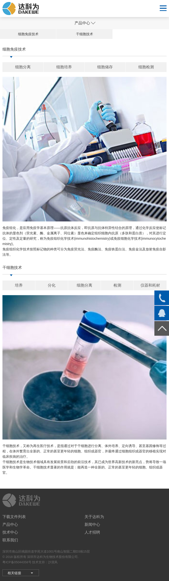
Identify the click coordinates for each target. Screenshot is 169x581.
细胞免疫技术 (28, 34)
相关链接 (14, 573)
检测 (117, 285)
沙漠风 (52, 562)
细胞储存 (105, 67)
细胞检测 (146, 67)
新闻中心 (92, 524)
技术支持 (38, 562)
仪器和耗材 (150, 285)
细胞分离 (23, 67)
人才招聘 (92, 532)
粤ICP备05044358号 (16, 562)
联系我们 (10, 540)
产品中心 (10, 524)
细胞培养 (64, 67)
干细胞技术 (84, 34)
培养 (19, 285)
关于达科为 (94, 517)
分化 (52, 285)
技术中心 (10, 532)
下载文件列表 (14, 517)
